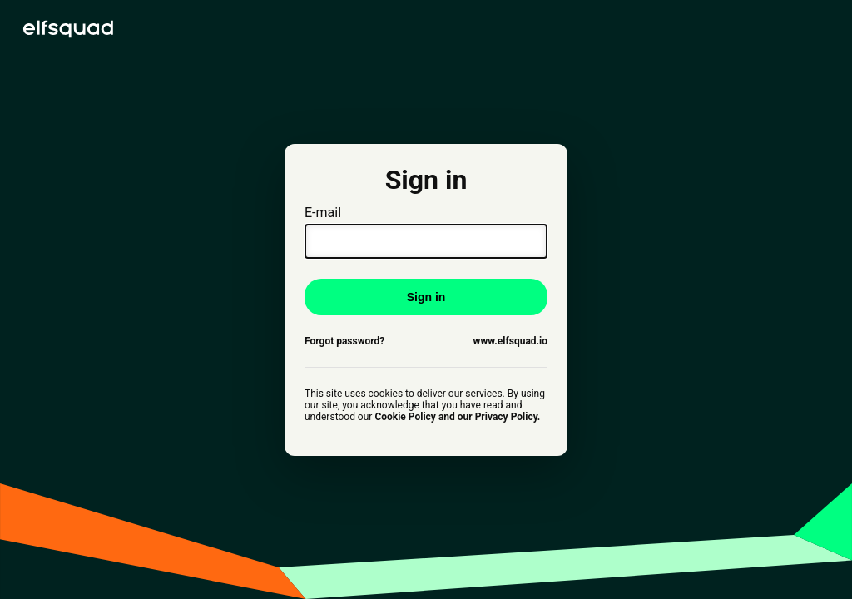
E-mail (426, 232)
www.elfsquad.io (510, 341)
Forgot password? (344, 341)
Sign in (426, 297)
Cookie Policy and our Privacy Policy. (457, 417)
